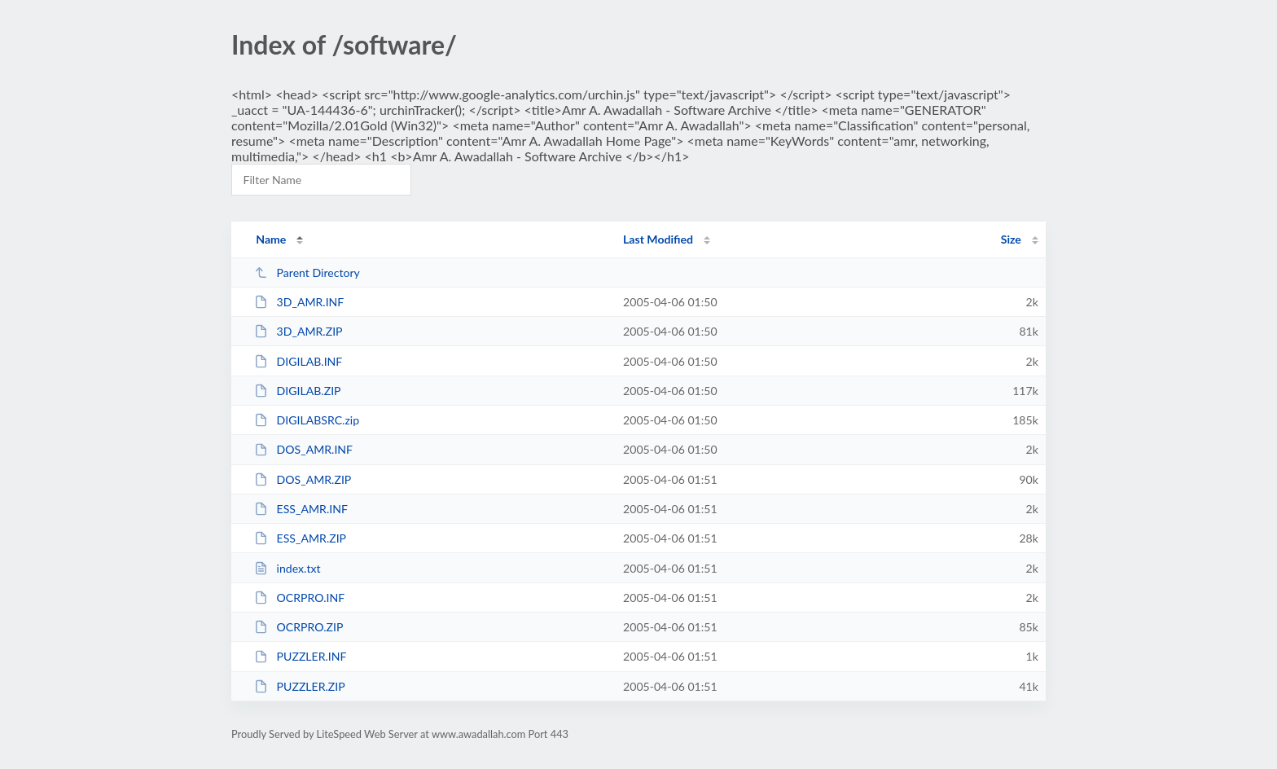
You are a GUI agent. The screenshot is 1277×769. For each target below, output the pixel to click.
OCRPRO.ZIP (298, 627)
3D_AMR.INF (299, 302)
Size (1011, 239)
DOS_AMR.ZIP (302, 479)
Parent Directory (307, 272)
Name (271, 239)
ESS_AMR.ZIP (300, 538)
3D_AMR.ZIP (298, 331)
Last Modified (658, 239)
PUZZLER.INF (300, 656)
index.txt (287, 568)
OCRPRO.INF (299, 597)
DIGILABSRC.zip (306, 420)
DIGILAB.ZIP (297, 391)
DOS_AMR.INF (303, 449)
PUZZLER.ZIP (299, 686)
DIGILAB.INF (298, 361)
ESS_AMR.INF (301, 509)
